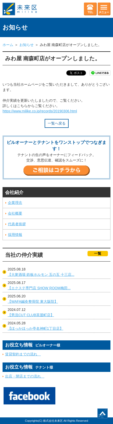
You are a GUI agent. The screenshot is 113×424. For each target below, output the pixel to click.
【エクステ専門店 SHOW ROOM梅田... (39, 288)
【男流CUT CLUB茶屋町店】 (31, 315)
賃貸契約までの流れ (23, 354)
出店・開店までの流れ (24, 376)
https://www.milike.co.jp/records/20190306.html (40, 111)
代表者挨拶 (17, 224)
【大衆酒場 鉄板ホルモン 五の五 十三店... (41, 274)
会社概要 (15, 213)
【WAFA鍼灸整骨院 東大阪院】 (33, 301)
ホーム (8, 45)
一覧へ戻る (57, 123)
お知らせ (26, 45)
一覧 (97, 253)
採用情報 (15, 235)
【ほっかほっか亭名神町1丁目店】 (35, 328)
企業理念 (15, 203)
